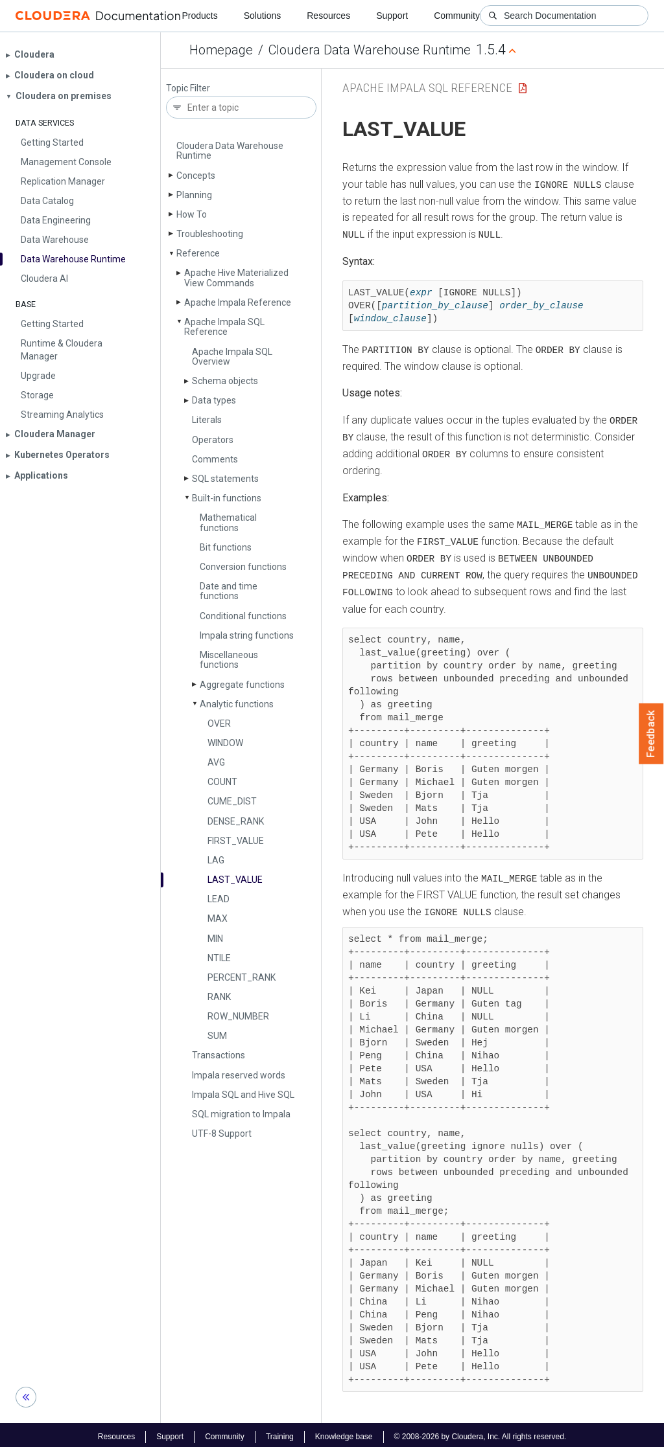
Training (280, 1432)
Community (457, 15)
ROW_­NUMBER (238, 1016)
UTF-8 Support (222, 1133)
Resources (328, 15)
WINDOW (225, 743)
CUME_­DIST (232, 801)
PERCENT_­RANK (242, 977)
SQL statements (225, 478)
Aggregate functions (242, 684)
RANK (219, 997)
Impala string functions (247, 635)
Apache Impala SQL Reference (224, 327)
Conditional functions (243, 616)
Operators (212, 440)
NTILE (219, 958)
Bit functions (226, 547)
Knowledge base (344, 1432)
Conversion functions (243, 567)
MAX (218, 918)
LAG (216, 860)
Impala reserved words (238, 1075)
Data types (214, 400)
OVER (219, 723)
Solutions (262, 15)
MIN (215, 938)
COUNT (222, 782)
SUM (217, 1036)
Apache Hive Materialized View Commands (236, 278)
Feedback (651, 734)
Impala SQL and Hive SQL (243, 1094)
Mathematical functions (228, 522)
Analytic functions (237, 704)
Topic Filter (188, 88)
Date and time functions (228, 591)
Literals (207, 420)
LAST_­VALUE (235, 879)
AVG (216, 762)
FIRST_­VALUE (236, 841)
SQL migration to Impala (241, 1114)
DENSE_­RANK (236, 821)
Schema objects (225, 381)
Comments (215, 459)
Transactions (218, 1055)
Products (199, 15)
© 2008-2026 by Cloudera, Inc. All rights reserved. (480, 1432)
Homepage (221, 50)
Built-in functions (226, 498)
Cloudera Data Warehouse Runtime (369, 50)
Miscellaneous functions (229, 660)
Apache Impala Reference (237, 302)
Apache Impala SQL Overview (232, 357)
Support (392, 15)
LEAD (219, 899)
